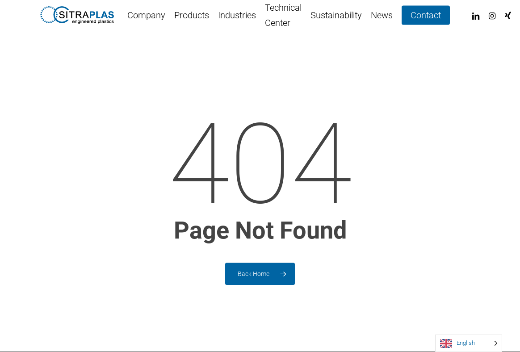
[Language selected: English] (468, 343)
